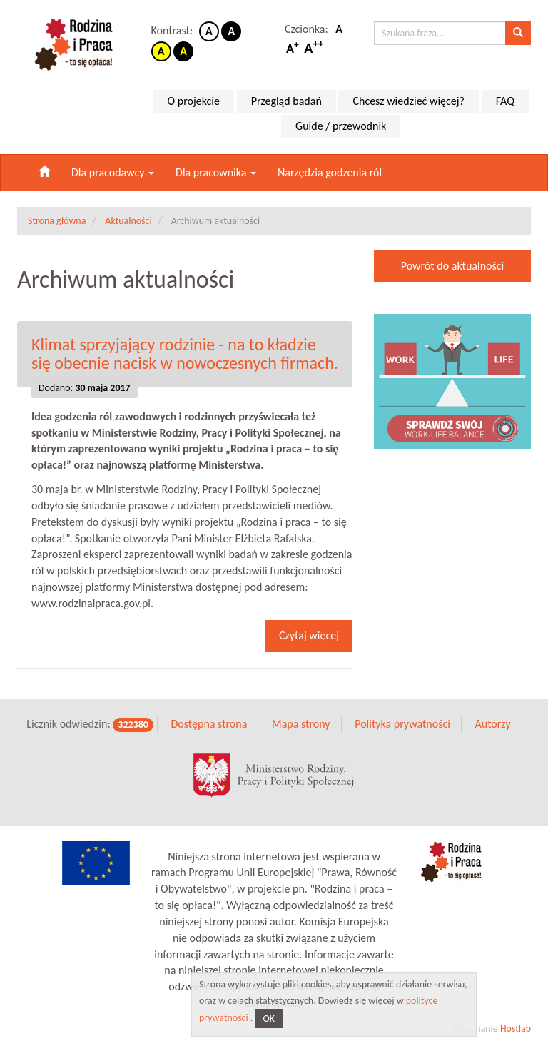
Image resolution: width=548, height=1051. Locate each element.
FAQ (505, 101)
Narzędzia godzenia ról (330, 172)
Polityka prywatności (402, 724)
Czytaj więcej (309, 635)
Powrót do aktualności (452, 266)
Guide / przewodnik (340, 126)
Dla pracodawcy (112, 172)
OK (269, 1018)
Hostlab (515, 1028)
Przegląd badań (286, 101)
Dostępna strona (209, 724)
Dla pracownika (216, 172)
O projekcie (194, 101)
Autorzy (492, 724)
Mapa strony (301, 724)
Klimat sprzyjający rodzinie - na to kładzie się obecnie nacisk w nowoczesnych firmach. (184, 353)
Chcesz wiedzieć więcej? (408, 101)
